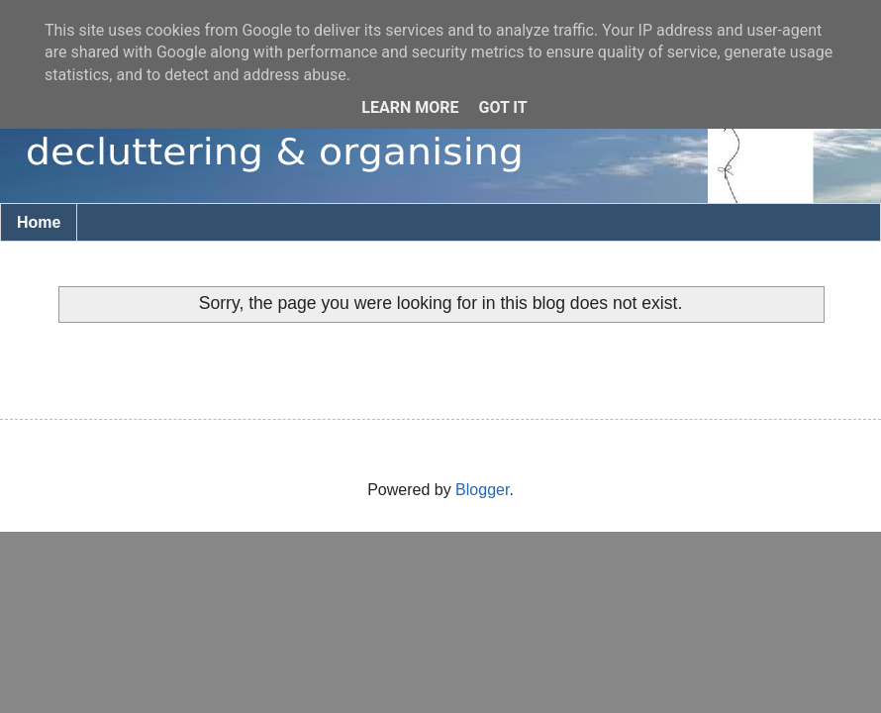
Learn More (409, 107)
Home (38, 222)
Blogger (482, 489)
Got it (502, 107)
